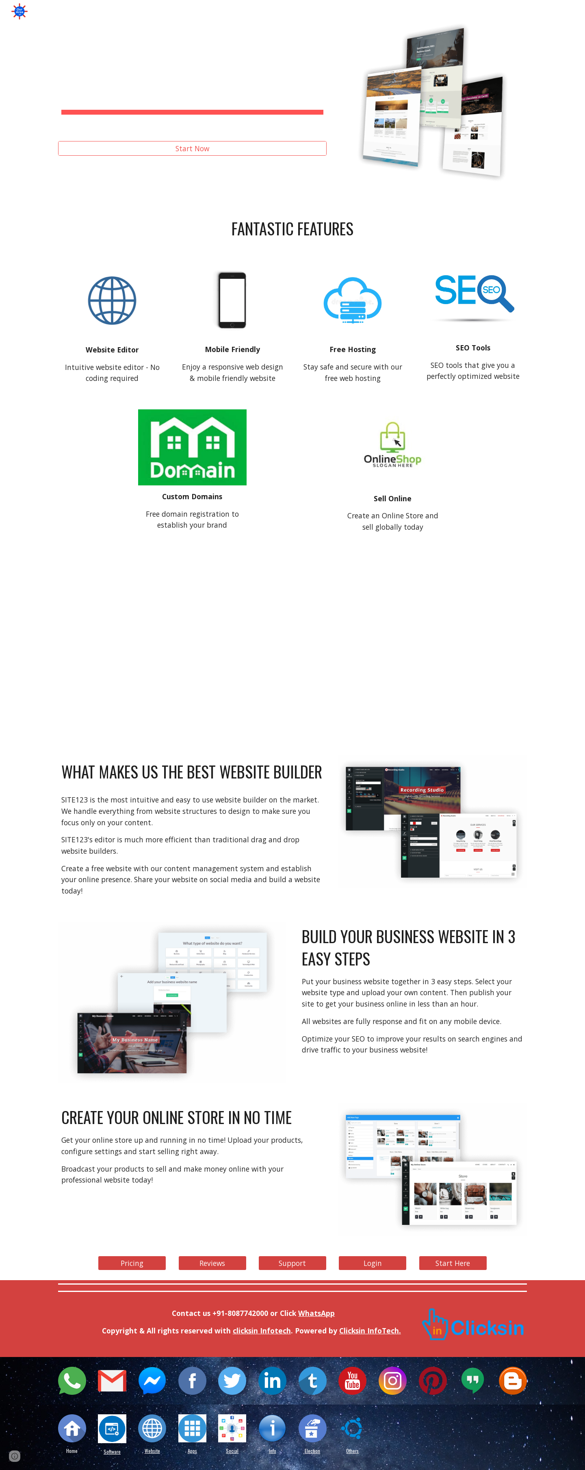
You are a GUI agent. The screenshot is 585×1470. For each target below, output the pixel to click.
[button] (575, 11)
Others (352, 1450)
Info (272, 1450)
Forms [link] (432, 11)
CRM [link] (235, 11)
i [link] (104, 11)
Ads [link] (470, 11)
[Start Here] (453, 1263)
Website (152, 1450)
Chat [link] (316, 11)
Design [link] (275, 11)
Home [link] (81, 11)
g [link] (130, 11)
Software (112, 1451)
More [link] (542, 11)
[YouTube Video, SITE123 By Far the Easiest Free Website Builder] (292, 646)
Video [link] (392, 11)
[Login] (372, 1263)
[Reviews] (212, 1263)
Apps (192, 1450)
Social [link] (162, 11)
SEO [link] (200, 11)
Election (312, 1450)
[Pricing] (132, 1263)
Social (232, 1450)
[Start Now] (192, 148)
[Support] (292, 1263)
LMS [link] (504, 11)
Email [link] (353, 11)
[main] (192, 82)
